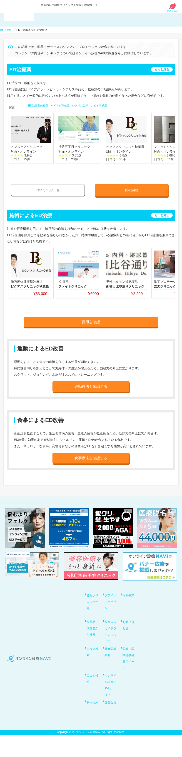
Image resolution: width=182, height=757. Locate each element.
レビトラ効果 (99, 105)
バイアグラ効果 (60, 105)
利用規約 (92, 722)
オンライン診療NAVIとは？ (110, 696)
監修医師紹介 (110, 658)
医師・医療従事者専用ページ (128, 668)
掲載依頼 (128, 595)
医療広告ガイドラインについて (110, 636)
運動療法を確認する (91, 384)
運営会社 (110, 722)
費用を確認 (132, 190)
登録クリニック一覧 (92, 598)
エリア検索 (92, 658)
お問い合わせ (128, 627)
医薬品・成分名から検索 (92, 633)
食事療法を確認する (91, 455)
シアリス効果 (80, 105)
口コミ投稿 (92, 690)
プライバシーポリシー (110, 601)
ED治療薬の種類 (38, 105)
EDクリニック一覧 (48, 190)
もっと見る (162, 69)
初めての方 (172, 9)
